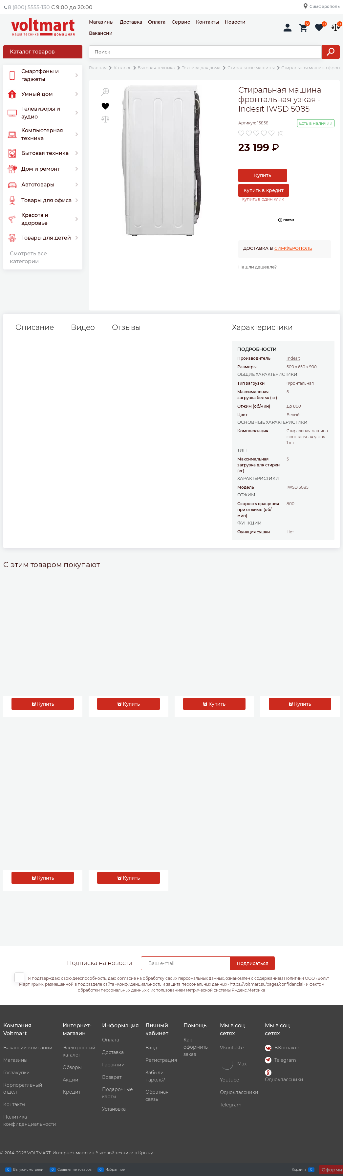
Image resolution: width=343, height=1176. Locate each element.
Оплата (156, 22)
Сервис (181, 22)
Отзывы (126, 327)
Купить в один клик (263, 199)
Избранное (115, 1169)
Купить (262, 175)
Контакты (207, 22)
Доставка (131, 22)
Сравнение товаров (74, 1169)
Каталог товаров (32, 52)
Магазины (101, 22)
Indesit (293, 358)
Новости (235, 22)
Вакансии (101, 33)
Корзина (299, 1169)
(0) (281, 133)
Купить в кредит (264, 190)
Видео (83, 327)
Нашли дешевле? (257, 266)
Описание (34, 327)
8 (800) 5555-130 (29, 7)
